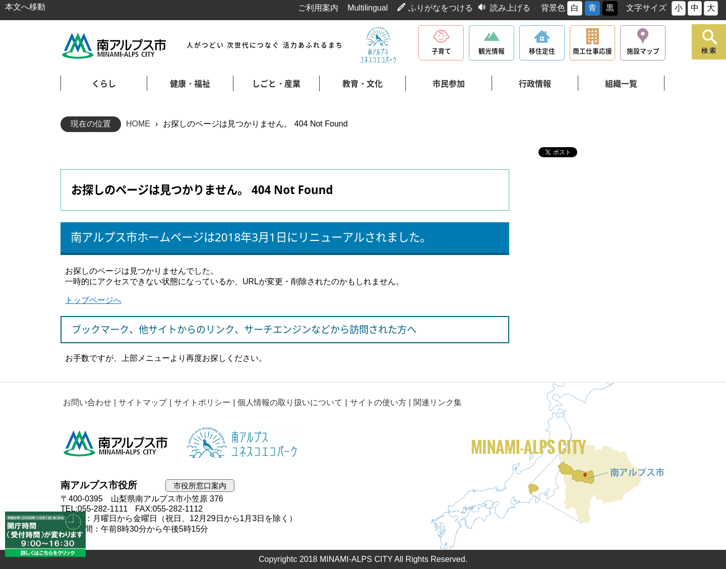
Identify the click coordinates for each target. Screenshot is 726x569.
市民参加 (449, 83)
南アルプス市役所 (115, 443)
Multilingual (367, 8)
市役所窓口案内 (199, 485)
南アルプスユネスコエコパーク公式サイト (378, 45)
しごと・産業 (276, 83)
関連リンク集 (437, 402)
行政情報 (535, 83)
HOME (138, 123)
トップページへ (93, 300)
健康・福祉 (190, 83)
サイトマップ (142, 402)
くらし (104, 83)
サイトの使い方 (378, 402)
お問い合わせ (87, 402)
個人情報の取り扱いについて (289, 402)
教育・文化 (362, 83)
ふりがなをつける (440, 8)
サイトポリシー (202, 402)
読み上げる (510, 8)
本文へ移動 (25, 7)
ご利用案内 (318, 8)
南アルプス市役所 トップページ (114, 45)
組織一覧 (621, 83)
